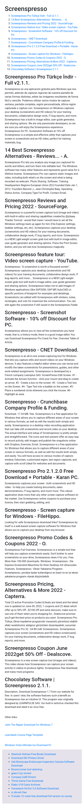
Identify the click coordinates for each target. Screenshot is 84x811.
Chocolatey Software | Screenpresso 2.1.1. (35, 69)
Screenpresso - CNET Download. (29, 38)
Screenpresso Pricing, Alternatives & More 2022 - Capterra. (44, 61)
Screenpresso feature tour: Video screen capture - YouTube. (44, 27)
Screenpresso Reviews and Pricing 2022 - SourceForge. (42, 23)
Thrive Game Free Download (27, 780)
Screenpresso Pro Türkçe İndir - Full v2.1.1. (35, 15)
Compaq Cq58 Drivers (23, 777)
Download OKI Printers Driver (27, 758)
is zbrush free (19, 792)
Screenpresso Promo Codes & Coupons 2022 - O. (38, 57)
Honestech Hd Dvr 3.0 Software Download (35, 788)
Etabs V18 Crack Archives (25, 784)
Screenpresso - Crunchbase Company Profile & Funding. (42, 42)
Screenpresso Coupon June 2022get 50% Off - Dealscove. (43, 65)
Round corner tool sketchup (26, 769)
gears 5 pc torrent (21, 773)
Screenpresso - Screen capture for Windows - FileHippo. (42, 53)
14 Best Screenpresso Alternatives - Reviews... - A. (39, 19)
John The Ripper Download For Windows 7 (28, 724)
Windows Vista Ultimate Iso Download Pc (28, 745)
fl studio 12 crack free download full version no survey (41, 796)
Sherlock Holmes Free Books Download (33, 754)
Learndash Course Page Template (24, 734)
